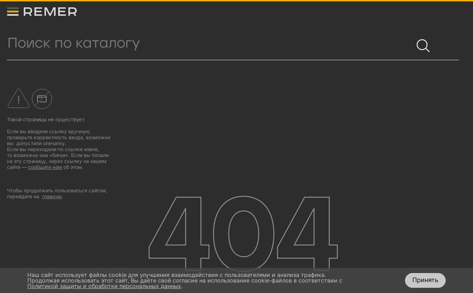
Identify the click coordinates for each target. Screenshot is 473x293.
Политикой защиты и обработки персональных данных (104, 286)
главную (52, 196)
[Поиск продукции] (210, 43)
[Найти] (420, 43)
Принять (425, 280)
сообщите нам (45, 167)
